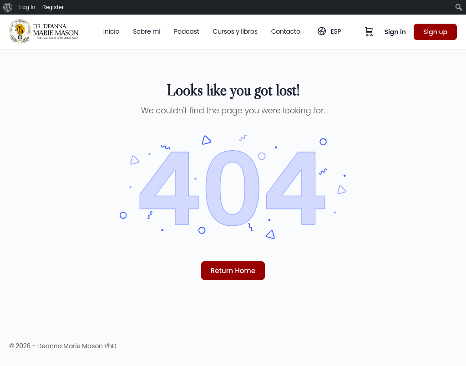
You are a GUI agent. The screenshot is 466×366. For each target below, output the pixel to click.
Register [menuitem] (53, 7)
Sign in (395, 31)
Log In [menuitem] (27, 7)
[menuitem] (8, 7)
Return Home (233, 270)
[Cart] (369, 32)
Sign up (435, 31)
